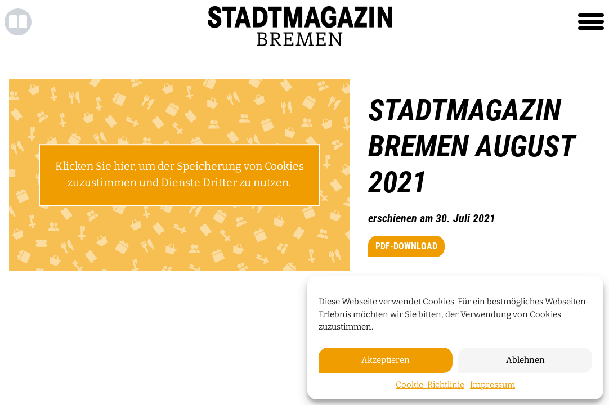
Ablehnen (525, 360)
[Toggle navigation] (590, 22)
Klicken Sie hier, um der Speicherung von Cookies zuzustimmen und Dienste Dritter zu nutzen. (179, 175)
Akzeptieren (385, 360)
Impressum (492, 385)
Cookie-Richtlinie (430, 385)
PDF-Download (406, 246)
